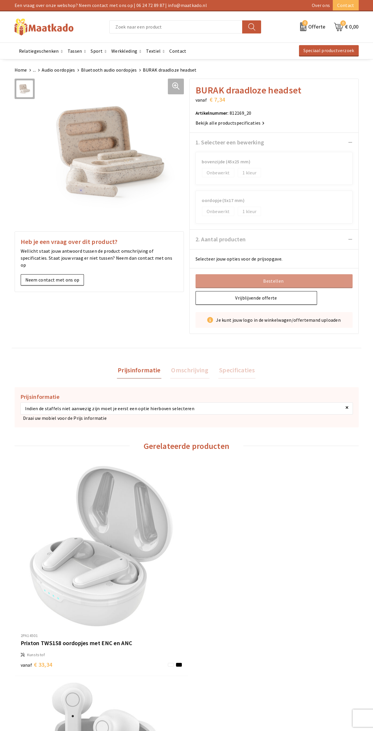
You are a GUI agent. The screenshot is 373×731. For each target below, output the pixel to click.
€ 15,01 (208, 568)
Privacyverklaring (295, 668)
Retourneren (202, 668)
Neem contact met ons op (52, 280)
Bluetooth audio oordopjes (109, 70)
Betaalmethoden (207, 659)
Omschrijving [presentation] (189, 371)
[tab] (141, 370)
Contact (345, 5)
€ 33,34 (36, 586)
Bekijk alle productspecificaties (230, 123)
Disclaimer (288, 678)
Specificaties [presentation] (235, 371)
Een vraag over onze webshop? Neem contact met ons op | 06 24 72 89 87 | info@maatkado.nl (111, 5)
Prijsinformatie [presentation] (141, 371)
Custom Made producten (127, 668)
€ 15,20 (122, 586)
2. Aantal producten (221, 239)
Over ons (321, 5)
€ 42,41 (294, 595)
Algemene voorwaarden (301, 650)
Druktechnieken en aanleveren (133, 678)
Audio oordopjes (58, 70)
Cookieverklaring (294, 659)
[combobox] (175, 26)
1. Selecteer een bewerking (230, 142)
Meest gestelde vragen (125, 659)
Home (21, 70)
